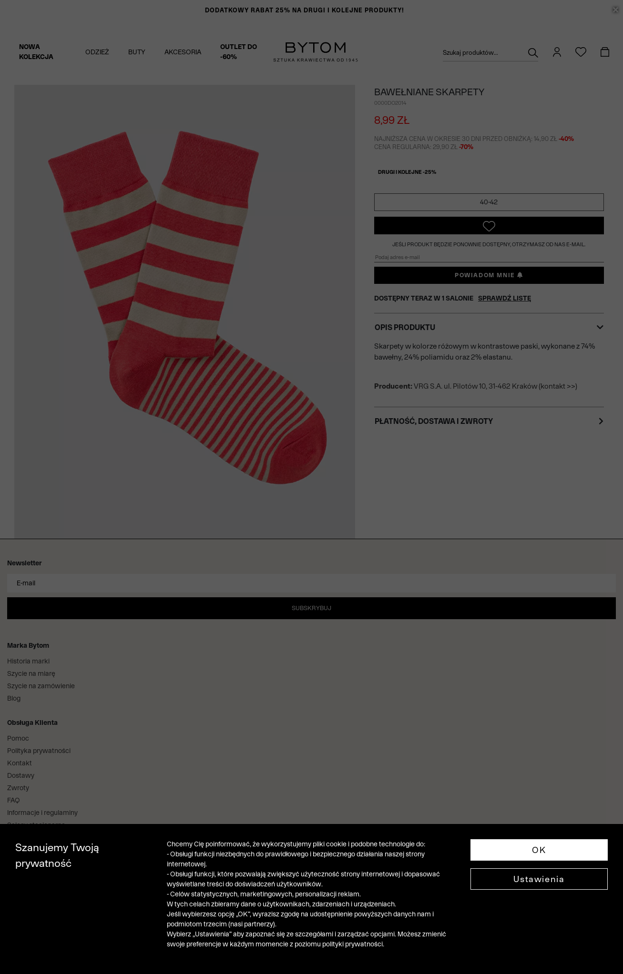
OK (539, 850)
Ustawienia (538, 879)
